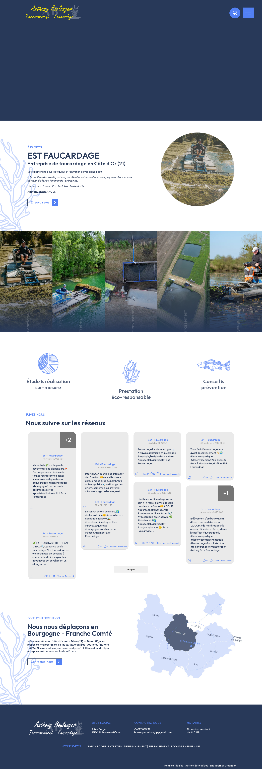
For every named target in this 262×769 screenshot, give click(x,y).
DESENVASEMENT (135, 746)
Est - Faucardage (53, 455)
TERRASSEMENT (159, 746)
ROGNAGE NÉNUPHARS (185, 746)
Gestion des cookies (196, 765)
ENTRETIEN (115, 746)
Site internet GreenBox (223, 765)
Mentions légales (173, 765)
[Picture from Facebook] (36, 439)
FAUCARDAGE (97, 746)
